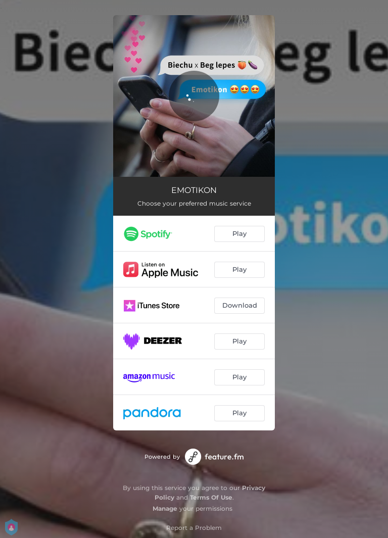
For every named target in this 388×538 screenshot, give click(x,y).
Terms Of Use (211, 497)
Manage (165, 508)
